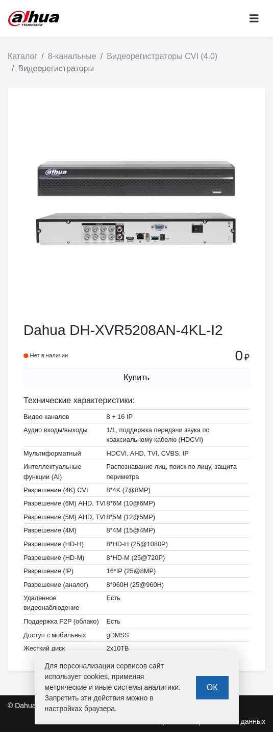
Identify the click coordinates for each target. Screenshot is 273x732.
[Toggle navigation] (254, 18)
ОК (212, 687)
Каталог (22, 56)
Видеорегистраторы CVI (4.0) (162, 56)
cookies (96, 676)
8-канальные (72, 56)
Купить (136, 377)
